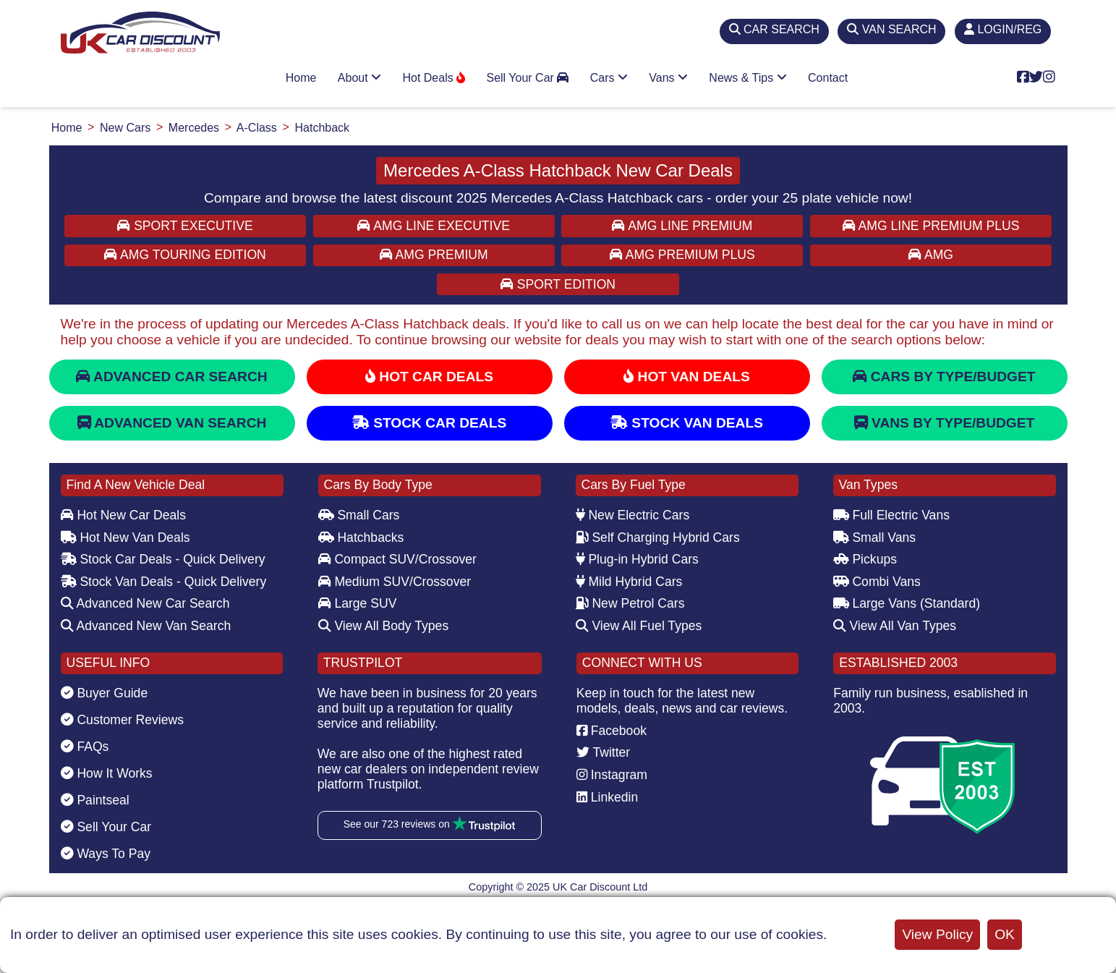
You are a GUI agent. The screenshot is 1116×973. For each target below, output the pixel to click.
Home (301, 78)
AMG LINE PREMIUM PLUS (931, 225)
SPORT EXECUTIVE (184, 225)
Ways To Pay (106, 853)
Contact (828, 78)
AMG (930, 254)
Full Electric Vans (891, 515)
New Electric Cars (633, 515)
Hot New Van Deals (125, 537)
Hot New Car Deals (123, 515)
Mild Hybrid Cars (629, 581)
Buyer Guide (104, 693)
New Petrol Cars (630, 603)
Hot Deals (433, 78)
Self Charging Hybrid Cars (658, 537)
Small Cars (359, 515)
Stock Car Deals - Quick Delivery (163, 559)
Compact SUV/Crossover (397, 559)
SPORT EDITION (558, 284)
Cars (609, 78)
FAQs (85, 746)
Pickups (865, 559)
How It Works (107, 773)
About (359, 78)
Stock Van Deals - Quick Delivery (164, 581)
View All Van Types (895, 626)
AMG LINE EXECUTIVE (433, 225)
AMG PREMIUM (434, 254)
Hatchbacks (361, 537)
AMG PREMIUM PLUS (682, 254)
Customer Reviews (122, 720)
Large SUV (357, 603)
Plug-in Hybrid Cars (637, 559)
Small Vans (874, 537)
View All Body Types (383, 626)
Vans (668, 78)
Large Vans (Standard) (907, 603)
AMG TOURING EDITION (185, 254)
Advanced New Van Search (146, 626)
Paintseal (95, 800)
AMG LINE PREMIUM (682, 225)
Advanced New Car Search (145, 603)
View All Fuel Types (639, 626)
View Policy (937, 934)
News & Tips (747, 78)
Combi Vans (877, 581)
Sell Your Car (527, 78)
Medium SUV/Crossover (395, 581)
